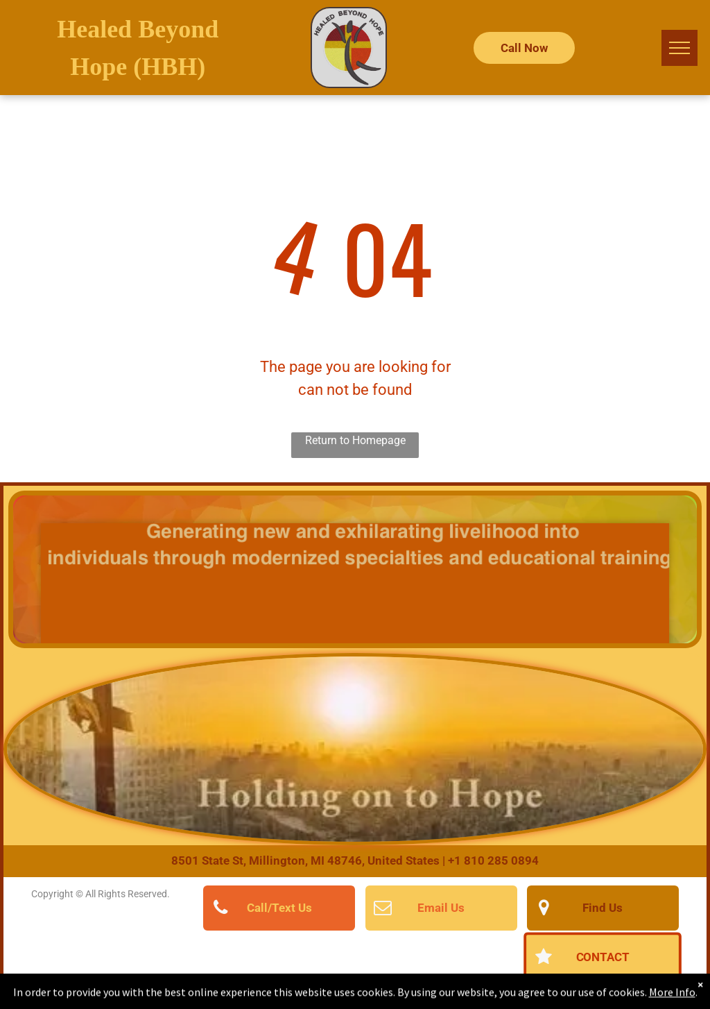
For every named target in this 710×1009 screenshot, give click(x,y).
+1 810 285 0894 (493, 860)
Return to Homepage (355, 440)
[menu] (679, 48)
